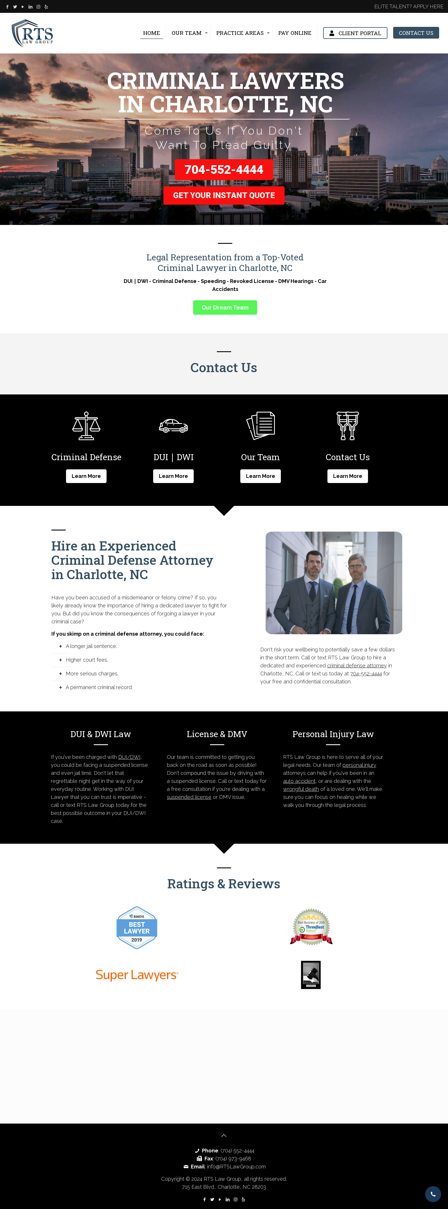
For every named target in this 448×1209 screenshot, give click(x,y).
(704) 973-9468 (233, 1159)
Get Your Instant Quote (224, 195)
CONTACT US (416, 32)
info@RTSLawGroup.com (236, 1167)
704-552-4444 (224, 170)
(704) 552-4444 (237, 1151)
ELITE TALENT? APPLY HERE (408, 6)
